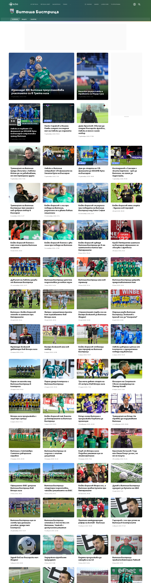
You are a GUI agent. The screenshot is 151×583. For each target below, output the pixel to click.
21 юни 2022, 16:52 (16, 493)
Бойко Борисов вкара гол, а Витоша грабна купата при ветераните (92, 488)
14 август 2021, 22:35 (51, 530)
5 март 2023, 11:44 (16, 422)
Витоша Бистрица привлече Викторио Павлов (126, 558)
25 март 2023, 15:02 (16, 389)
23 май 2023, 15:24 (16, 320)
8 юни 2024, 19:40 (84, 253)
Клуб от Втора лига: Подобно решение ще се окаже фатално (90, 453)
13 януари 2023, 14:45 (51, 459)
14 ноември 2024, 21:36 (51, 248)
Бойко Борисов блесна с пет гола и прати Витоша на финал (23, 245)
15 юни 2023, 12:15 (118, 285)
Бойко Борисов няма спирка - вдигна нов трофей (126, 206)
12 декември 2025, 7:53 (85, 96)
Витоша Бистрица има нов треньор (92, 281)
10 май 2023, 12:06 (84, 320)
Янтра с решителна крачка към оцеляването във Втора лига (58, 314)
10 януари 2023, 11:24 (85, 459)
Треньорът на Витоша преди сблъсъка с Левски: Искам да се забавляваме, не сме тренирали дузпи (23, 172)
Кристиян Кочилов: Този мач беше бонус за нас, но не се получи (125, 453)
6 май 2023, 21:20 (117, 320)
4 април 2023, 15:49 (118, 355)
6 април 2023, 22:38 (50, 352)
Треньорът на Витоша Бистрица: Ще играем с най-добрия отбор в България (22, 209)
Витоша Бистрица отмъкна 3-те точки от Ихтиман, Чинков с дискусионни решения (56, 524)
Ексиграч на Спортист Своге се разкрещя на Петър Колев (123, 384)
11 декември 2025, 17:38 (86, 136)
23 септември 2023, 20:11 (18, 285)
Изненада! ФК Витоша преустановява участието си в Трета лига (37, 91)
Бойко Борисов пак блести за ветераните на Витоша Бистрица (58, 418)
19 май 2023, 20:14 (50, 320)
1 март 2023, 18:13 (50, 424)
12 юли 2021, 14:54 (84, 563)
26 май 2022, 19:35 (84, 493)
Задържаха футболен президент (55, 558)
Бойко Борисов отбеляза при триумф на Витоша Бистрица (91, 349)
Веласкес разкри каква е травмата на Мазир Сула (91, 92)
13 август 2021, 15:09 (85, 526)
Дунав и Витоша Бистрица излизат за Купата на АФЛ (126, 486)
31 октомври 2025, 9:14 (52, 216)
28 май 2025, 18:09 (118, 211)
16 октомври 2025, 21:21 (86, 213)
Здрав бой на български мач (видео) (24, 558)
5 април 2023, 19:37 (84, 355)
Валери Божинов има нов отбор (56, 348)
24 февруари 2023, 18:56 (120, 424)
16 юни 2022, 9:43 (50, 493)
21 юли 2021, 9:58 (49, 563)
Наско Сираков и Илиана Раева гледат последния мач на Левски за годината (57, 128)
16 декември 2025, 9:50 (18, 96)
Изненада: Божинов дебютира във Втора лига (23, 348)
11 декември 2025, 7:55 (51, 176)
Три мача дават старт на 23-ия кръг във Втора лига (91, 382)
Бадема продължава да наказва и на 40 (90, 558)
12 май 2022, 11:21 (117, 491)
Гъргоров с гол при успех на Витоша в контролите (126, 521)
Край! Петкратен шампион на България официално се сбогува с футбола (126, 245)
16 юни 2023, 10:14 (84, 285)
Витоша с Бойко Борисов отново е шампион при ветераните (23, 314)
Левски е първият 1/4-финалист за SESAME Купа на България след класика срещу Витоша (23, 132)
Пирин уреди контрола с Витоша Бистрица (56, 382)
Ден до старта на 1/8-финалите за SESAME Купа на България (91, 170)
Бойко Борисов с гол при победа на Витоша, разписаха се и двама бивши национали (58, 209)
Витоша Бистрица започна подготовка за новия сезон (58, 281)
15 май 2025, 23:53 (16, 250)
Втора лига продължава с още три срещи (23, 417)
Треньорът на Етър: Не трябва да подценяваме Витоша (124, 418)
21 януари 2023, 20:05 (17, 459)
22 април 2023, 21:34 (16, 352)
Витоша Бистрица (37, 11)
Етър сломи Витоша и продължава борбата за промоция (90, 418)
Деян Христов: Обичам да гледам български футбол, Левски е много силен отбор (91, 129)
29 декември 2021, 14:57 (18, 530)
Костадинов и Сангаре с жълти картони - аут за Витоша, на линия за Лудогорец (124, 172)
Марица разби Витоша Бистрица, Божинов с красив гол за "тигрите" (124, 314)
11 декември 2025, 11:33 (17, 179)
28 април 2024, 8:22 (118, 250)
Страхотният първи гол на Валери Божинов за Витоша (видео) (92, 314)
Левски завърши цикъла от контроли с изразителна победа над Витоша (126, 349)
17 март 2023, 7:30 (84, 387)
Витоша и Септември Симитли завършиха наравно (21, 453)
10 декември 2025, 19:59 (86, 176)
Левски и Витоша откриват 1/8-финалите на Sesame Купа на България (58, 170)
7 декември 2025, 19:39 (119, 179)
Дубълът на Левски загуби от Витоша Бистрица (23, 281)
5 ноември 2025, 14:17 (17, 216)
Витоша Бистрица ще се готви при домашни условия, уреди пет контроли (23, 524)
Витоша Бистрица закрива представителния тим (126, 281)
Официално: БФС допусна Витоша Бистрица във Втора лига (23, 488)
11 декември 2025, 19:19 (17, 139)
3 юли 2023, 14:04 (50, 285)
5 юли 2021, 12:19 (117, 563)
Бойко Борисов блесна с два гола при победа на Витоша (58, 243)
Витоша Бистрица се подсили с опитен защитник (55, 453)
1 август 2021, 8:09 (16, 563)
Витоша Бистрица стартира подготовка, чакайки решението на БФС (58, 488)
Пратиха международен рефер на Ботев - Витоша (91, 521)
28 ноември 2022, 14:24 (119, 459)
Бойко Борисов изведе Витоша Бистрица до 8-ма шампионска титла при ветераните (91, 246)
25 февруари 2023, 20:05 (86, 424)
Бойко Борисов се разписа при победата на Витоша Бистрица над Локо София (91, 208)
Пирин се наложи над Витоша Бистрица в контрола (20, 384)
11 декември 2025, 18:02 (52, 134)
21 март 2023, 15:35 (50, 387)
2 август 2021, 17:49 (119, 526)
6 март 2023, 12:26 (118, 389)
